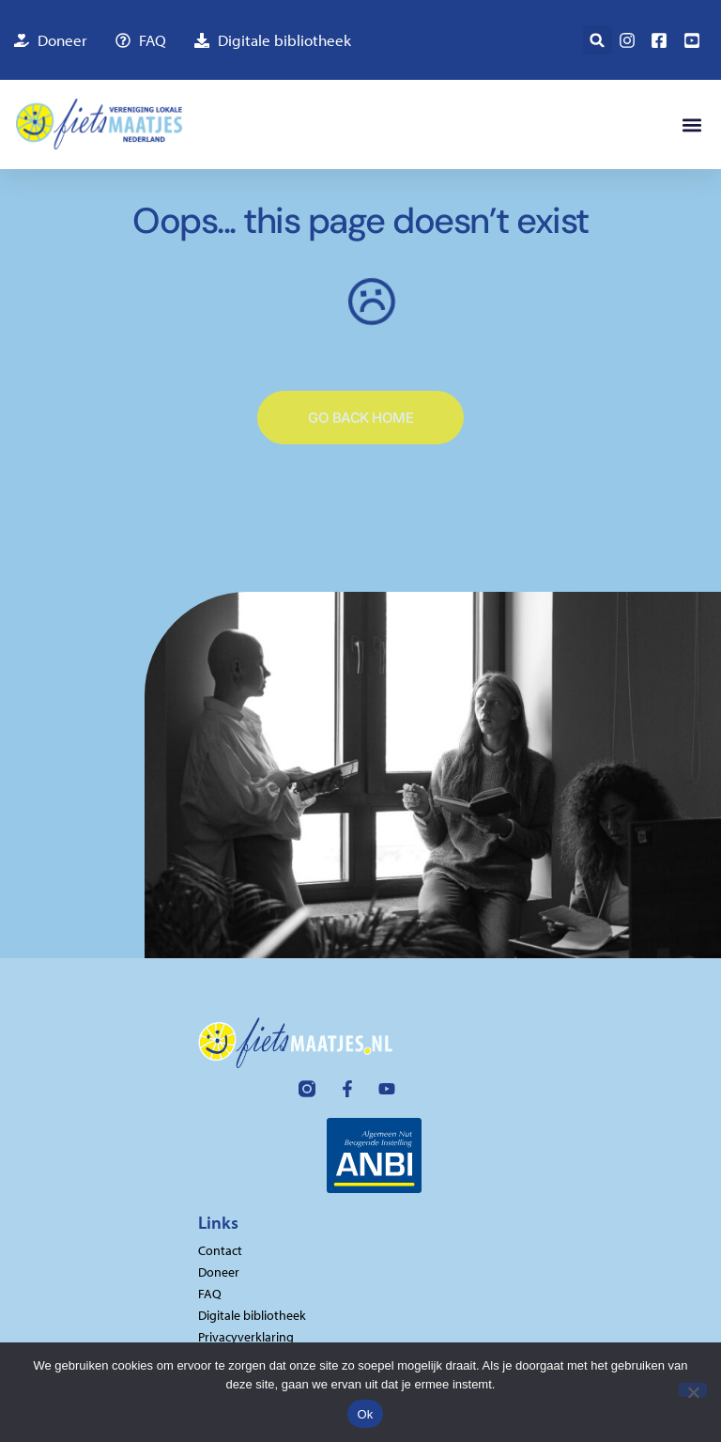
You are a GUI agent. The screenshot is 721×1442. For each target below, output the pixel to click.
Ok (365, 1414)
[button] (597, 39)
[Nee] (693, 1390)
